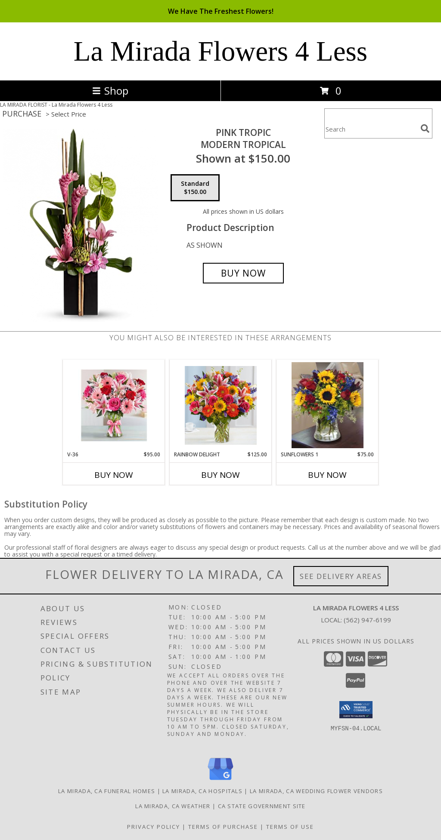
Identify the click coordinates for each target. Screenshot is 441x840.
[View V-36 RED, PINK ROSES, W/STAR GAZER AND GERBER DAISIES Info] (114, 405)
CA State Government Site (262, 806)
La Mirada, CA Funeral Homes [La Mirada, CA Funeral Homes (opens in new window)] (106, 791)
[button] (356, 709)
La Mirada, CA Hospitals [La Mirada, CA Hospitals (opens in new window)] (202, 791)
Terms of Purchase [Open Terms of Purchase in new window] (223, 827)
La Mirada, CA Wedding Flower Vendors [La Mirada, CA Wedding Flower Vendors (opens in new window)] (316, 791)
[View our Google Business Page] (220, 780)
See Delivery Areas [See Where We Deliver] (341, 576)
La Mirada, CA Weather (172, 806)
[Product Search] (371, 129)
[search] (425, 128)
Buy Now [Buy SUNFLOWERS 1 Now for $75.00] (327, 474)
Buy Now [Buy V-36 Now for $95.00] (113, 474)
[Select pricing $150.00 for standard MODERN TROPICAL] (195, 187)
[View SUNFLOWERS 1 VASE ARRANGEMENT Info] (327, 405)
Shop (110, 90)
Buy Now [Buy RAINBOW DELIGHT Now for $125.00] (220, 474)
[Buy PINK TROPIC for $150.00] (243, 273)
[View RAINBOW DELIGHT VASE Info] (221, 405)
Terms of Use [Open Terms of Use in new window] (290, 827)
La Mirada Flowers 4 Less (220, 51)
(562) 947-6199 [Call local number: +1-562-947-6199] (367, 619)
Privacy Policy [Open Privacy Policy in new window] (153, 827)
